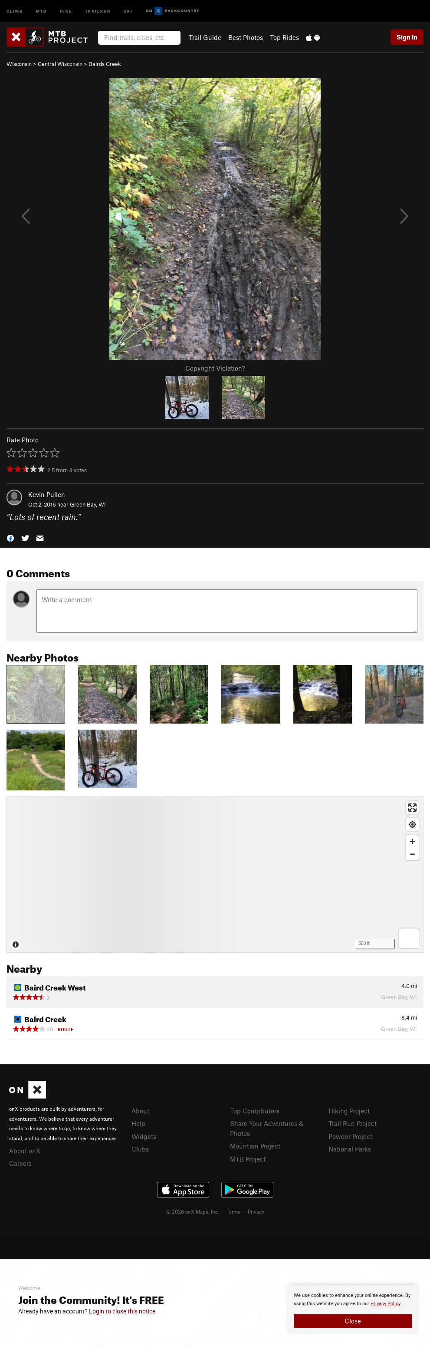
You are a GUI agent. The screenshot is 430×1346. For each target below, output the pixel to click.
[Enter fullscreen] (412, 807)
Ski (128, 10)
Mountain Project (255, 1146)
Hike (66, 10)
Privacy (256, 1211)
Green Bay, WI (88, 504)
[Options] (409, 938)
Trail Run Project (352, 1123)
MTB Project (248, 1159)
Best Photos (245, 37)
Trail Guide (205, 37)
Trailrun (98, 10)
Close (353, 1321)
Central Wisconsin (60, 63)
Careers (20, 1163)
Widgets (143, 1136)
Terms (233, 1211)
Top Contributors (254, 1111)
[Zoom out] (412, 854)
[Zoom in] (412, 841)
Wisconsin (19, 63)
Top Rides (284, 37)
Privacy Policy (385, 1304)
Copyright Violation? (215, 368)
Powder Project (350, 1136)
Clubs (140, 1149)
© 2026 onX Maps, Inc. (192, 1211)
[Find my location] (412, 824)
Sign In (407, 37)
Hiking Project (349, 1111)
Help (138, 1123)
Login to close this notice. (123, 1311)
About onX (24, 1151)
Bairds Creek (105, 63)
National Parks (349, 1149)
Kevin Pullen (46, 494)
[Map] (215, 874)
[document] (353, 1309)
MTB (41, 10)
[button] (10, 537)
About (140, 1111)
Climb (15, 10)
